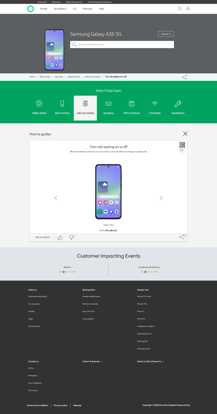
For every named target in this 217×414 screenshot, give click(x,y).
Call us (30, 368)
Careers (31, 311)
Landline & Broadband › (149, 267)
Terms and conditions (37, 405)
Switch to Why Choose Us (150, 361)
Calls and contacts (92, 76)
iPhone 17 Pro (142, 304)
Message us (32, 375)
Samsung (59, 76)
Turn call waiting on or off (115, 76)
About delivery (88, 319)
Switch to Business (93, 361)
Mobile (43, 8)
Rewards (87, 8)
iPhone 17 (140, 311)
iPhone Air (141, 319)
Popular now (143, 289)
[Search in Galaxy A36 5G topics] (122, 44)
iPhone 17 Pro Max (144, 296)
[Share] (185, 235)
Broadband (60, 8)
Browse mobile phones (91, 296)
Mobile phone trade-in (145, 326)
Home (32, 76)
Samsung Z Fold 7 (143, 349)
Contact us (33, 361)
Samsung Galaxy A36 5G (95, 34)
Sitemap (77, 405)
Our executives (34, 304)
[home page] (30, 8)
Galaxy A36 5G (74, 76)
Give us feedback (35, 383)
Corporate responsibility (37, 296)
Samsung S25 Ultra (144, 334)
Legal (30, 319)
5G (74, 8)
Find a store (32, 390)
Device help (45, 76)
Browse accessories (90, 304)
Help (101, 8)
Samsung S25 (142, 341)
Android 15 (166, 34)
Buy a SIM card (88, 311)
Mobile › (68, 267)
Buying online (89, 289)
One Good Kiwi (34, 326)
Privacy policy (61, 405)
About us (32, 289)
